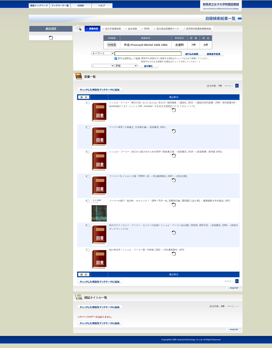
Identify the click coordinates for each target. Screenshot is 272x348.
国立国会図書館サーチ (168, 28)
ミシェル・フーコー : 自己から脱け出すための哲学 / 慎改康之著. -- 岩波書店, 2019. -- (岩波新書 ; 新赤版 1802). (165, 151)
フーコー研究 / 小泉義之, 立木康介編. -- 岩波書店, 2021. (137, 127)
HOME (81, 5)
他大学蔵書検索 (113, 28)
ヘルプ (102, 5)
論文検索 (132, 28)
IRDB (147, 28)
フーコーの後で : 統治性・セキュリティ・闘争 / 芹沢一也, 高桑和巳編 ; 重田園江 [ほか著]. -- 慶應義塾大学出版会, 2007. (170, 200)
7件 (193, 44)
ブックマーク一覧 (60, 5)
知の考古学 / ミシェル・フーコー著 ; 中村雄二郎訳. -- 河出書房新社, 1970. (147, 249)
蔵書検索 (93, 28)
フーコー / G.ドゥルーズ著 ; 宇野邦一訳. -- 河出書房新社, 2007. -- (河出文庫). (148, 176)
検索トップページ (39, 5)
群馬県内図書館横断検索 (198, 28)
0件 (206, 44)
